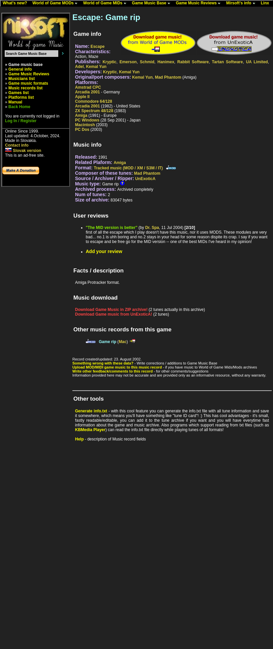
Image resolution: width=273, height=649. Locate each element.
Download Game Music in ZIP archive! (111, 309)
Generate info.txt (91, 411)
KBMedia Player (90, 429)
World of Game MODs (56, 3)
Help (79, 439)
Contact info (16, 145)
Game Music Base (153, 3)
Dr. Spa (152, 227)
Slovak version (23, 150)
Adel (79, 66)
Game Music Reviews (200, 3)
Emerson (128, 62)
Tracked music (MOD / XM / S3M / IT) (128, 168)
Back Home (19, 106)
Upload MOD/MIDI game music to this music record (117, 367)
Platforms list (21, 97)
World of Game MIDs (106, 3)
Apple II (82, 96)
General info (20, 69)
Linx (267, 3)
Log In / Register (21, 120)
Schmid (147, 62)
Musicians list (21, 78)
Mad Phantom (168, 77)
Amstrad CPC (88, 87)
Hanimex (165, 62)
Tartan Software (227, 62)
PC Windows (87, 120)
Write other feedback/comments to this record (112, 371)
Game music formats (28, 83)
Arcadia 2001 (87, 92)
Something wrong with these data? (102, 363)
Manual (15, 102)
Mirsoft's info (242, 3)
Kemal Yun (96, 66)
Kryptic (109, 62)
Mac (122, 341)
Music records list (25, 88)
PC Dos (82, 129)
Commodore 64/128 (93, 101)
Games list (18, 92)
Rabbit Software (193, 62)
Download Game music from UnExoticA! (113, 314)
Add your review (104, 251)
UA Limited (257, 62)
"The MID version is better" (111, 227)
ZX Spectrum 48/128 (94, 110)
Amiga (81, 115)
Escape (97, 46)
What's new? (16, 3)
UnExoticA (145, 178)
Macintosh (85, 125)
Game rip (107, 341)
